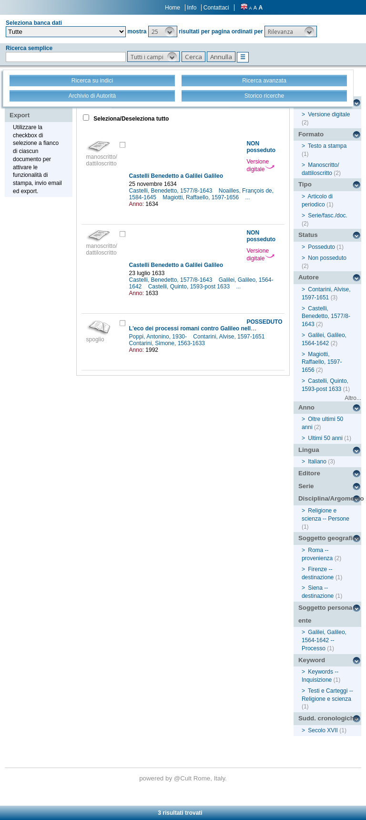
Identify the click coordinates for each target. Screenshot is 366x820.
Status (308, 234)
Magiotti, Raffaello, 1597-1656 (201, 197)
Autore (308, 277)
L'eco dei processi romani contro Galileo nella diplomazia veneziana (221, 328)
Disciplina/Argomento (329, 498)
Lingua (308, 449)
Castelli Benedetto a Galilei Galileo (176, 176)
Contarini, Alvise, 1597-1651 (229, 336)
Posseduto (321, 247)
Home (172, 7)
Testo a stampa (327, 146)
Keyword (311, 660)
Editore (309, 473)
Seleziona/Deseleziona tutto (130, 118)
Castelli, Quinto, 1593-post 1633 (190, 286)
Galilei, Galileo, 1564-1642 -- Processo (324, 640)
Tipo (305, 184)
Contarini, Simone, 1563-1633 (168, 343)
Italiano (317, 461)
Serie (306, 486)
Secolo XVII (323, 730)
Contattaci (216, 7)
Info (191, 7)
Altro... (353, 398)
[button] (162, 31)
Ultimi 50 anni (325, 438)
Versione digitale (260, 165)
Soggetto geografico (329, 538)
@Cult (183, 778)
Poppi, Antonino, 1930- (159, 336)
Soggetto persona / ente (327, 614)
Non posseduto (327, 258)
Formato (311, 134)
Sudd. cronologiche (327, 718)
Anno (306, 407)
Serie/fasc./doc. (327, 215)
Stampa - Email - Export (40, 109)
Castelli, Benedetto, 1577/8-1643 (171, 190)
